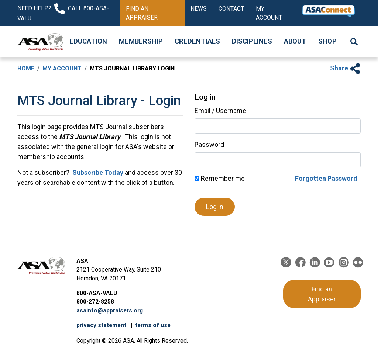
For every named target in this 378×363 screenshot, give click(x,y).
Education (88, 41)
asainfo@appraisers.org (109, 310)
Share (345, 68)
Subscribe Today (97, 172)
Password (209, 144)
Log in (214, 207)
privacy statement (102, 325)
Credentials (197, 41)
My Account (269, 13)
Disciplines (252, 41)
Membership (141, 41)
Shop (327, 41)
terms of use (153, 325)
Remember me (220, 178)
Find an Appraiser (142, 13)
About (295, 41)
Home (25, 68)
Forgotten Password (326, 178)
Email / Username (220, 110)
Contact (231, 8)
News (198, 8)
